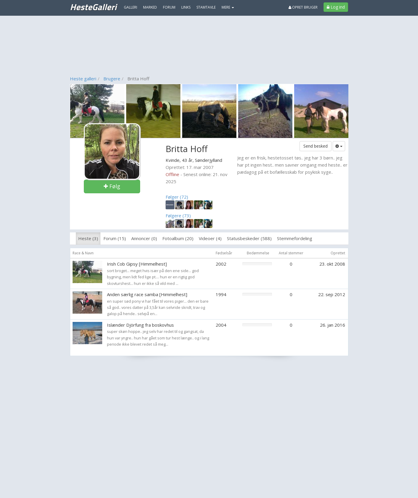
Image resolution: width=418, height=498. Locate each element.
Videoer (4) (210, 238)
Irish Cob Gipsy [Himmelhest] (137, 264)
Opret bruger (303, 7)
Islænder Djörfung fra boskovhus (140, 325)
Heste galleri (83, 79)
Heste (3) (88, 238)
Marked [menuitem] (150, 7)
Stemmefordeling (294, 238)
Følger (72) (177, 197)
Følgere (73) (178, 215)
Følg (112, 186)
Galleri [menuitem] (130, 7)
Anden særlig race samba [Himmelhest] (147, 294)
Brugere (111, 79)
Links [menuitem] (185, 7)
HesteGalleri (93, 6)
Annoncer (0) (144, 238)
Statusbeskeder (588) (249, 238)
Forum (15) (114, 238)
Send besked (315, 146)
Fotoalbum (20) (177, 238)
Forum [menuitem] (169, 7)
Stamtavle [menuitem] (206, 7)
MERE (228, 7)
